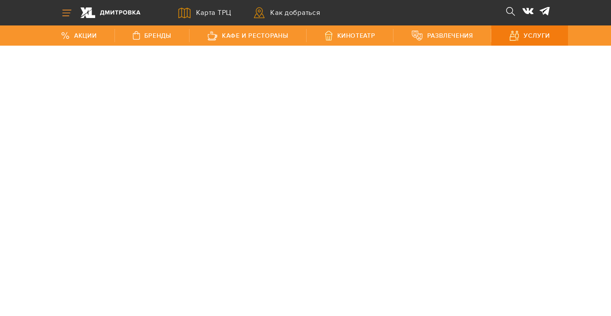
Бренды (152, 35)
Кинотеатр (350, 35)
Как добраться (287, 12)
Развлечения (442, 35)
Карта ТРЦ (205, 12)
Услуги (529, 35)
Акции (78, 35)
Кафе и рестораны (247, 36)
